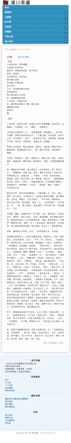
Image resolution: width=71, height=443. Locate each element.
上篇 (45, 343)
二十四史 (9, 385)
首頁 (7, 7)
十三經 (20, 49)
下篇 (61, 343)
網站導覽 (9, 404)
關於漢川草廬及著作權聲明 (16, 399)
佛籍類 (36, 32)
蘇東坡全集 (10, 390)
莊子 (7, 380)
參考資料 (9, 401)
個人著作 (36, 41)
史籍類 (36, 17)
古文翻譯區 (10, 420)
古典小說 (36, 36)
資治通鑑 (9, 388)
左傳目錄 (53, 343)
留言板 (8, 423)
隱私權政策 (10, 407)
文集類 (36, 27)
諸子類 (36, 22)
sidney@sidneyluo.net (47, 433)
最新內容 (9, 418)
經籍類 (36, 12)
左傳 (27, 49)
